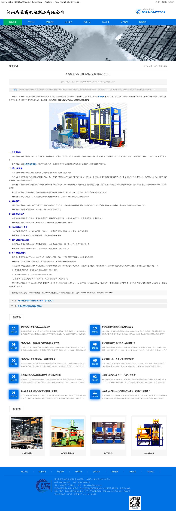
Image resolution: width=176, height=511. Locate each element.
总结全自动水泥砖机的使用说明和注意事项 (39, 391)
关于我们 (158, 2)
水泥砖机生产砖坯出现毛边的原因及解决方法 (40, 343)
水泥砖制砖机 (149, 453)
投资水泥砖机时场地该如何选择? (30, 306)
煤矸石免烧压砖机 (67, 453)
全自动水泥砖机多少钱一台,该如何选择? (119, 375)
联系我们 (164, 2)
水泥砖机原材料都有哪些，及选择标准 (118, 343)
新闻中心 (87, 22)
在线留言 (171, 2)
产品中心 (31, 22)
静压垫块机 (108, 453)
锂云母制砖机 (27, 453)
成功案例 (68, 22)
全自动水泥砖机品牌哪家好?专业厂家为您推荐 (41, 375)
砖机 (41, 11)
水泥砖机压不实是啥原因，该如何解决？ (38, 359)
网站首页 (12, 22)
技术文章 (105, 22)
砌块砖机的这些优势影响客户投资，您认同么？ (35, 301)
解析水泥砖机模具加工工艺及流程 (35, 327)
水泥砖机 (101, 97)
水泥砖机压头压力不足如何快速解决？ (118, 359)
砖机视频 (50, 22)
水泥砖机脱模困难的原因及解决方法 (117, 327)
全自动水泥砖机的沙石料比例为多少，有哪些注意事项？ (126, 391)
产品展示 (60, 472)
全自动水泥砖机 (30, 164)
